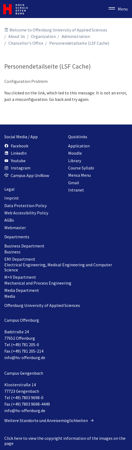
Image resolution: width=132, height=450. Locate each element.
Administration (76, 36)
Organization (43, 36)
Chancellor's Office (25, 43)
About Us (16, 36)
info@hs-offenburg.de (24, 357)
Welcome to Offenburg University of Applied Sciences (58, 30)
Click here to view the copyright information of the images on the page (65, 440)
